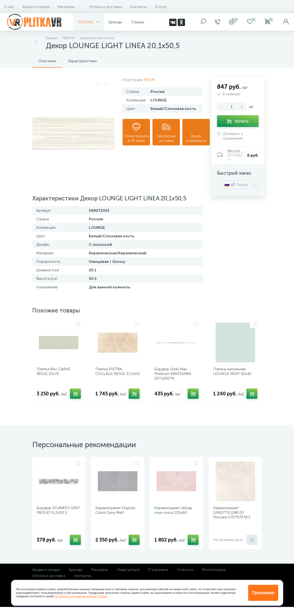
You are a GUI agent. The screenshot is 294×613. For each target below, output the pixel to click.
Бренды (75, 575)
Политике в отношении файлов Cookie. (81, 596)
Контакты (138, 6)
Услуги (160, 6)
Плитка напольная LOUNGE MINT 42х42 (234, 373)
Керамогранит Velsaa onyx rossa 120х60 (174, 514)
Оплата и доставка (105, 6)
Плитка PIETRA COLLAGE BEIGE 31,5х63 (112, 375)
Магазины (69, 6)
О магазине (158, 575)
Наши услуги (128, 575)
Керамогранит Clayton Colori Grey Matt (117, 514)
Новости (185, 575)
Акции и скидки (36, 6)
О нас (9, 6)
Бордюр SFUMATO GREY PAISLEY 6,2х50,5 (58, 514)
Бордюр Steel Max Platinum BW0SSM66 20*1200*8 (174, 375)
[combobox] (226, 184)
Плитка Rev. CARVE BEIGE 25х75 (55, 373)
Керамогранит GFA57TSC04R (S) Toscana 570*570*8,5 (233, 517)
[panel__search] (203, 22)
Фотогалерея (214, 575)
